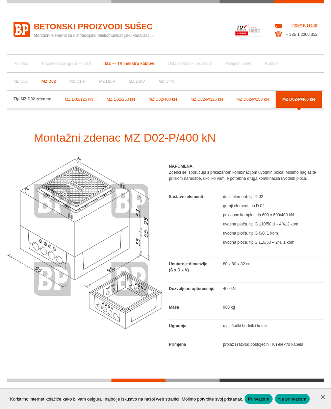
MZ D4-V (166, 81)
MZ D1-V (77, 81)
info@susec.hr (304, 25)
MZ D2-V (107, 81)
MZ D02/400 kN (163, 99)
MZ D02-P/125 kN (206, 99)
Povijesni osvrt (238, 63)
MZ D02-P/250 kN (252, 99)
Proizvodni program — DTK (67, 63)
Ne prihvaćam (292, 399)
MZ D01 (21, 81)
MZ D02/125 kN (79, 99)
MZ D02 (49, 81)
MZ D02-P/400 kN (298, 99)
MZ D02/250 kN (121, 99)
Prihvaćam (259, 399)
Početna (21, 63)
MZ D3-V (137, 81)
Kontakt (272, 63)
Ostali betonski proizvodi (190, 63)
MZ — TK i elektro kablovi (129, 63)
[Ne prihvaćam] (322, 396)
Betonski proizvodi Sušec (93, 26)
